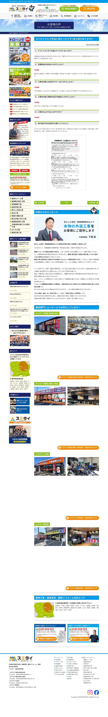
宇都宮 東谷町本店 (73, 672)
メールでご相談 (20, 187)
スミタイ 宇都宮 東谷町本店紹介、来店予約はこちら (79, 377)
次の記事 (41, 203)
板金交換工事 (17, 207)
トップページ (59, 657)
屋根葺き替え (87, 662)
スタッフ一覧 (59, 662)
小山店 (69, 676)
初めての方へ (59, 670)
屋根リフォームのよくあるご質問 (18, 401)
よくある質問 (92, 16)
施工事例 (53, 16)
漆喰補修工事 (17, 204)
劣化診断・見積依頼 (73, 668)
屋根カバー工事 (17, 198)
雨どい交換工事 (17, 210)
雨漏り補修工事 (17, 216)
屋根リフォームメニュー (40, 16)
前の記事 (92, 203)
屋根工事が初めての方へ (15, 16)
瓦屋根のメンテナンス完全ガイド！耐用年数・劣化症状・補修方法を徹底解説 (20, 104)
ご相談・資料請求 (72, 664)
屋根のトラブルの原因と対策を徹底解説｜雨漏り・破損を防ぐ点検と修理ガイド (20, 114)
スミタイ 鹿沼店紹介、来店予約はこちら (83, 588)
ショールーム (79, 16)
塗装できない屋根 (60, 672)
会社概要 (58, 659)
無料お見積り (69, 8)
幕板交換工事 (17, 233)
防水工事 (15, 213)
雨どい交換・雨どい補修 (90, 668)
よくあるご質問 (60, 674)
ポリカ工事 (16, 230)
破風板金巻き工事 (18, 222)
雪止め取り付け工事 (19, 219)
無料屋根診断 (65, 16)
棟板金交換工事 (88, 666)
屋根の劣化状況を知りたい (18, 410)
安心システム (59, 668)
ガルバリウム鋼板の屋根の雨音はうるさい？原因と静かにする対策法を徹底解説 (20, 109)
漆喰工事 (86, 664)
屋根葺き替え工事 (18, 201)
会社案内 (27, 16)
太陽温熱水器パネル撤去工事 (21, 225)
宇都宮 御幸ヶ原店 (73, 674)
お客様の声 (71, 659)
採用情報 (58, 664)
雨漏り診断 (71, 666)
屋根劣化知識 (59, 666)
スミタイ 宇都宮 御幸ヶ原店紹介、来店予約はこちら (79, 448)
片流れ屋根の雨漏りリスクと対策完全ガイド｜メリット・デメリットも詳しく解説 (20, 106)
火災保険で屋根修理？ (74, 670)
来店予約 (89, 8)
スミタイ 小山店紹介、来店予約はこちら (83, 518)
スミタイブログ (72, 662)
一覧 (66, 203)
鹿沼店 (69, 678)
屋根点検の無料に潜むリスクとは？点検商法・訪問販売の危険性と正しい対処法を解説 (20, 111)
